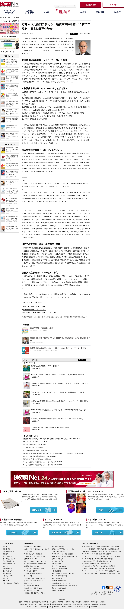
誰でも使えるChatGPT (59, 566)
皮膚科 (35, 606)
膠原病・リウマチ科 (35, 604)
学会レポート (7, 573)
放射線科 (56, 606)
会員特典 (5, 554)
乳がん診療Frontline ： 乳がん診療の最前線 (95, 563)
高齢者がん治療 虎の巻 (59, 588)
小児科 (29, 606)
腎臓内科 (61, 602)
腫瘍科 (102, 602)
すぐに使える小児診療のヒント (33, 581)
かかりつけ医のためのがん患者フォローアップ (65, 585)
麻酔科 (64, 606)
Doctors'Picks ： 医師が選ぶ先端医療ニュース (96, 561)
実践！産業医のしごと (59, 578)
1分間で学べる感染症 (58, 551)
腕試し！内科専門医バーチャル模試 (63, 549)
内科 (20, 602)
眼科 (50, 606)
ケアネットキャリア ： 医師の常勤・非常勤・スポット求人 (100, 546)
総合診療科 (94, 606)
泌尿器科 (95, 604)
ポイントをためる (8, 551)
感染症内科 (94, 602)
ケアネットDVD (8, 576)
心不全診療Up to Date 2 (31, 585)
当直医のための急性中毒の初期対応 (35, 563)
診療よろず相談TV (57, 559)
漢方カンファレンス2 (30, 559)
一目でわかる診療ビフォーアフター (35, 593)
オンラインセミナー (9, 571)
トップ (2, 17)
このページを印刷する (32, 360)
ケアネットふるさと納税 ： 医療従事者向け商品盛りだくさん (101, 573)
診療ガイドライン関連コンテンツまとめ (36, 549)
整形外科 (87, 604)
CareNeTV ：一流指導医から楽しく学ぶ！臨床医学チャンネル (101, 551)
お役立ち (5, 578)
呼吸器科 (27, 602)
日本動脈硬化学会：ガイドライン (34, 310)
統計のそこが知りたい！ (59, 568)
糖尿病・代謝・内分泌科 (73, 602)
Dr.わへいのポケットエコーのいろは (35, 561)
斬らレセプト (28, 576)
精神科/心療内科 (57, 604)
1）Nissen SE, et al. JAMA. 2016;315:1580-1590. (39, 312)
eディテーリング (8, 568)
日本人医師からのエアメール (61, 583)
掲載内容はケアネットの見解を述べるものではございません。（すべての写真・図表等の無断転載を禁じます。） (56, 317)
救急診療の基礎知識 (58, 546)
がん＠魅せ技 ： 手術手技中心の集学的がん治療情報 (98, 566)
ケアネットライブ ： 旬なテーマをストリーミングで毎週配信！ (102, 556)
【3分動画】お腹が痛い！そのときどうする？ (37, 578)
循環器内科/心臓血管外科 (40, 602)
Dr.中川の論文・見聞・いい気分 (34, 568)
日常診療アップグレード (31, 590)
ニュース (9, 17)
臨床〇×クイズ (7, 556)
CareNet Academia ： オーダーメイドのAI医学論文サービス (101, 571)
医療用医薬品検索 (8, 561)
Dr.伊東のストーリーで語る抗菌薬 (62, 554)
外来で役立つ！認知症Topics (33, 588)
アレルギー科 (22, 604)
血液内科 (86, 602)
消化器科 (53, 602)
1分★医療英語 (56, 571)
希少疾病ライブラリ (58, 561)
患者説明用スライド (9, 563)
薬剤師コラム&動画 (58, 590)
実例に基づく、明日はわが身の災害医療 (64, 556)
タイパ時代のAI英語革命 (59, 576)
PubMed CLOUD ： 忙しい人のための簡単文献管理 (98, 568)
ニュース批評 (28, 551)
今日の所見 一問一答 (9, 559)
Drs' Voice (6, 581)
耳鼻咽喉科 (42, 606)
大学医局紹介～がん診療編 (32, 546)
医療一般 (16, 17)
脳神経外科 (67, 604)
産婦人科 (103, 604)
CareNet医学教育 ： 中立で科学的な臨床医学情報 (97, 559)
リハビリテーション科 (81, 606)
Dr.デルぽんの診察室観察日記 (33, 573)
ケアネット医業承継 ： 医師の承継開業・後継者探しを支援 (100, 549)
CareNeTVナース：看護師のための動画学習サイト (98, 554)
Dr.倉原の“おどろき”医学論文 (33, 554)
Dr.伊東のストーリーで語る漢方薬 (34, 556)
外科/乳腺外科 (77, 604)
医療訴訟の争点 (57, 563)
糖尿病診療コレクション (31, 566)
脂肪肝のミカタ (29, 583)
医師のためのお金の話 (59, 581)
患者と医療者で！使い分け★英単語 (63, 573)
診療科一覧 (6, 549)
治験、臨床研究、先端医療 (11, 583)
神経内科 (46, 604)
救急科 (70, 606)
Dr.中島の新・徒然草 (30, 571)
